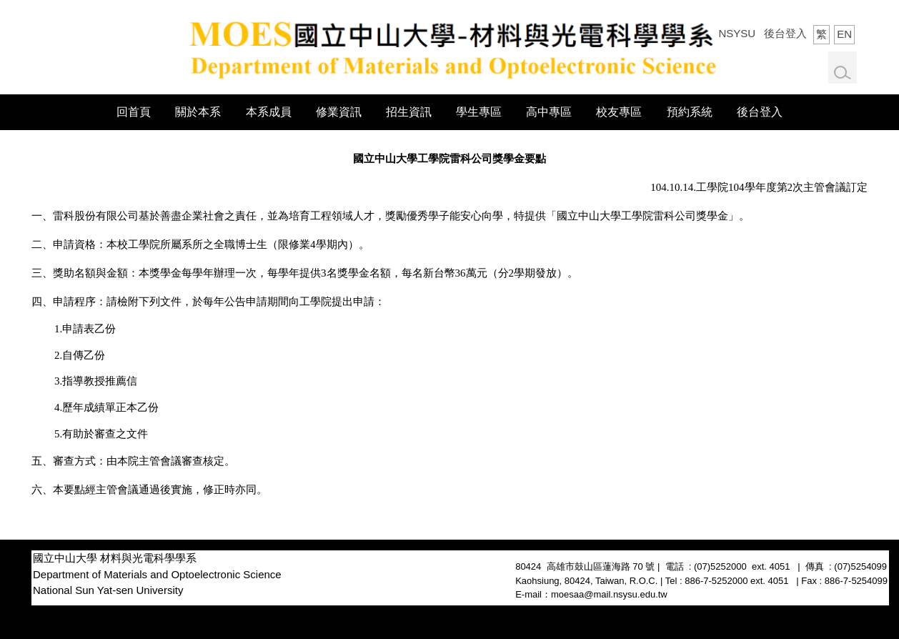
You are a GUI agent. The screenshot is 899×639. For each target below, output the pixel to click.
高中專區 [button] (549, 112)
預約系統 (689, 112)
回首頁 (133, 112)
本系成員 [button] (269, 112)
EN (844, 34)
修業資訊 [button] (339, 112)
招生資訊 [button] (409, 112)
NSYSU (736, 33)
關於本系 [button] (198, 112)
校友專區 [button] (619, 112)
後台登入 (785, 33)
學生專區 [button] (479, 112)
